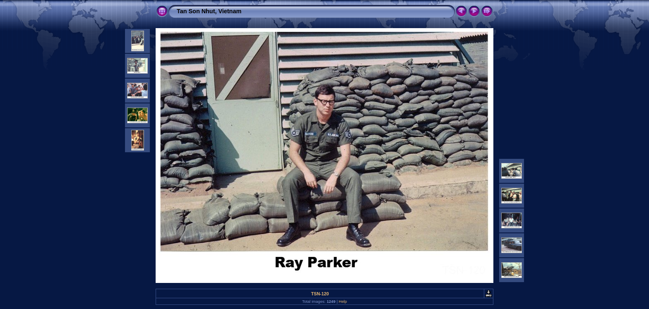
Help (343, 301)
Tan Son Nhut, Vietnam (209, 11)
